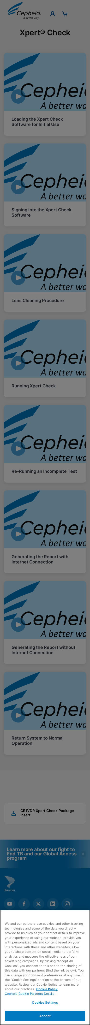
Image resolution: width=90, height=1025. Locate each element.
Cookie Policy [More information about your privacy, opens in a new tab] (47, 989)
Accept (45, 1016)
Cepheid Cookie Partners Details (29, 993)
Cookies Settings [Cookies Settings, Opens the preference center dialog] (45, 1002)
